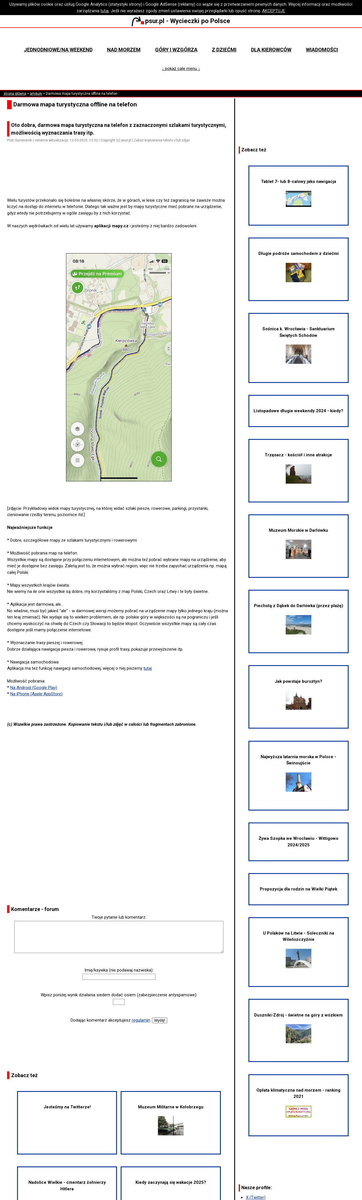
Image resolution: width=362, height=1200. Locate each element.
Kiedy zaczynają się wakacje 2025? (170, 1182)
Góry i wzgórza (176, 50)
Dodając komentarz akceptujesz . (111, 1020)
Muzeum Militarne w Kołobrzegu (170, 1120)
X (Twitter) (256, 1197)
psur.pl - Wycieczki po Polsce (181, 20)
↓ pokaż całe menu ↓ (181, 68)
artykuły (36, 94)
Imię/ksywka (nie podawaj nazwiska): (119, 970)
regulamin (141, 1020)
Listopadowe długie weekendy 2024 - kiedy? (298, 410)
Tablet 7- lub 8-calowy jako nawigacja (298, 193)
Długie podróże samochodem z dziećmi (298, 266)
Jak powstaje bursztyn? (298, 694)
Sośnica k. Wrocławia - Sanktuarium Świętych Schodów (298, 345)
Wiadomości (322, 50)
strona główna (15, 94)
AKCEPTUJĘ (273, 10)
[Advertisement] (121, 181)
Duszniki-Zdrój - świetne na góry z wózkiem (298, 1028)
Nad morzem (124, 50)
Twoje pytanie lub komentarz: (119, 917)
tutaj (104, 10)
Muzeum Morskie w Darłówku (298, 543)
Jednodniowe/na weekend (58, 50)
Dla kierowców (271, 50)
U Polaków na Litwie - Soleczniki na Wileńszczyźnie (298, 949)
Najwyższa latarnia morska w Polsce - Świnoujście (298, 773)
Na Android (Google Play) (33, 687)
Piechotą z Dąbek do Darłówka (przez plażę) (298, 618)
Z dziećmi (224, 50)
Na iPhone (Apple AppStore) (36, 693)
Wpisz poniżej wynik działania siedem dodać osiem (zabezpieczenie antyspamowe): (119, 994)
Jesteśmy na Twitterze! (67, 1107)
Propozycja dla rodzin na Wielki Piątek (298, 889)
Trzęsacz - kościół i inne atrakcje (298, 468)
